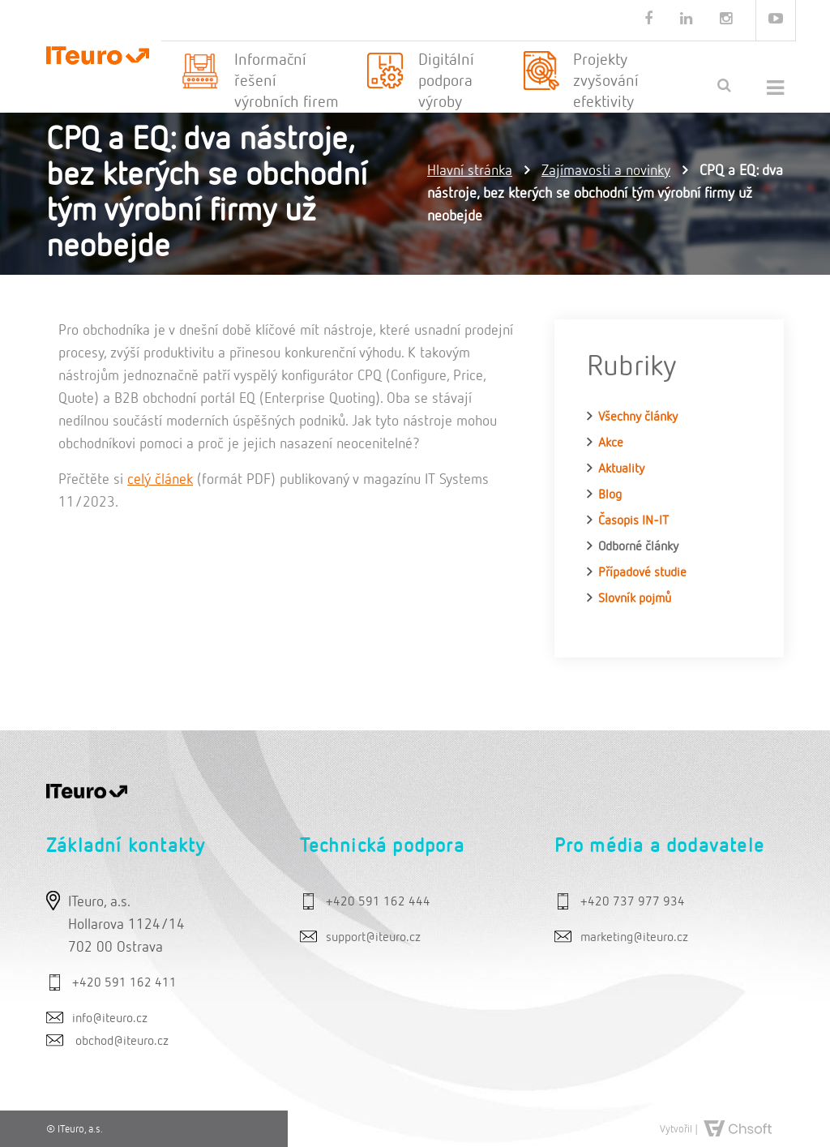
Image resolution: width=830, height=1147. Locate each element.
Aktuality (621, 469)
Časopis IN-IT (633, 521)
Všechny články (638, 417)
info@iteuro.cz (110, 1018)
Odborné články (638, 547)
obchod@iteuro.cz (122, 1041)
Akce (610, 443)
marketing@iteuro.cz (634, 937)
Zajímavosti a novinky (605, 171)
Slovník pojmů (634, 599)
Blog (610, 495)
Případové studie (642, 573)
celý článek (160, 480)
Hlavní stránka (469, 171)
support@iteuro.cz (373, 937)
